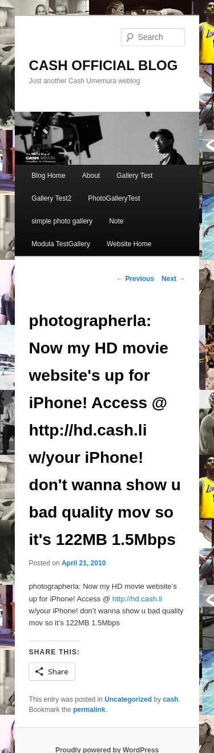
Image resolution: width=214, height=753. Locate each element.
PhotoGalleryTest (114, 198)
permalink (89, 710)
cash (170, 699)
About (91, 176)
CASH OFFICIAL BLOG (103, 65)
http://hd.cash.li (137, 599)
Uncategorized (128, 699)
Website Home (129, 244)
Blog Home (48, 176)
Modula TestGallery (60, 244)
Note (116, 221)
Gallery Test (134, 176)
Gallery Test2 (51, 198)
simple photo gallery (61, 221)
